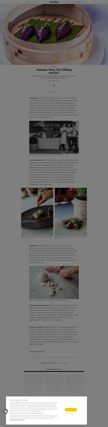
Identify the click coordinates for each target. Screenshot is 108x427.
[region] (46, 410)
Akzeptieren (70, 409)
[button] (5, 411)
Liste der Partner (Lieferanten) (17, 420)
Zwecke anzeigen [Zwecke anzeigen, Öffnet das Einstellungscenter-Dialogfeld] (71, 413)
